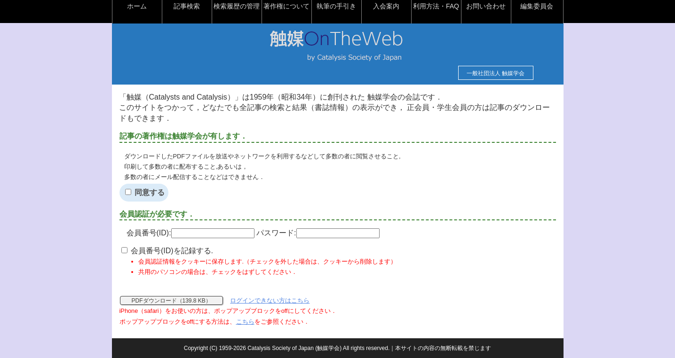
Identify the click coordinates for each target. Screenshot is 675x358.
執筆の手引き (336, 6)
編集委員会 (536, 6)
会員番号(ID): (190, 233)
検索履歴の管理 (237, 6)
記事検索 (187, 6)
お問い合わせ (486, 6)
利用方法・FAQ (436, 6)
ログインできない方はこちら (270, 300)
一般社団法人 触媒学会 (495, 73)
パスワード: (317, 233)
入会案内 (386, 6)
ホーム (137, 6)
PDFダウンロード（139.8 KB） (171, 300)
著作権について (286, 6)
